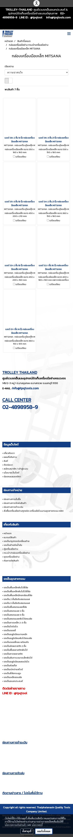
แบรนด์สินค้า (10, 537)
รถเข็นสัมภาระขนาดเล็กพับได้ (18, 657)
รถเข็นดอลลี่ (10, 630)
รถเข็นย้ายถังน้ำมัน (13, 545)
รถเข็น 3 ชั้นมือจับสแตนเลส (17, 603)
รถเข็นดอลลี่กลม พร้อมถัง (16, 642)
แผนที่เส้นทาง (10, 457)
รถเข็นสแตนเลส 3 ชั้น (14, 615)
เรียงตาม (10, 66)
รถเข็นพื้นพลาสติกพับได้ (15, 650)
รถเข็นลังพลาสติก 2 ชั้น (15, 646)
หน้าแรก (7, 533)
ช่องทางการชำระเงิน (13, 507)
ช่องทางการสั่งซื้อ (12, 499)
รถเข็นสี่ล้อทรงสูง (12, 673)
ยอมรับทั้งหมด (43, 831)
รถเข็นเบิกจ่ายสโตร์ (13, 669)
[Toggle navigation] (69, 33)
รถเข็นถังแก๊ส (10, 665)
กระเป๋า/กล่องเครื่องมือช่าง (17, 553)
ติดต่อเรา (8, 465)
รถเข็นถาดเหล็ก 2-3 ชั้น (15, 622)
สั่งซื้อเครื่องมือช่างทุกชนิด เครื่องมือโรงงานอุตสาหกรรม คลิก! (33, 511)
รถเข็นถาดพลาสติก (13, 654)
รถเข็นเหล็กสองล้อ (13, 677)
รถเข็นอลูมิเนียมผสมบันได (16, 661)
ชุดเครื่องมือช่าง (11, 556)
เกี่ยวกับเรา (9, 453)
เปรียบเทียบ (21, 156)
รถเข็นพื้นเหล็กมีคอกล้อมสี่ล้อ (18, 595)
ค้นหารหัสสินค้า (11, 560)
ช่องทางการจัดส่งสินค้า (15, 503)
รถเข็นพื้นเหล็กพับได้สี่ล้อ (16, 587)
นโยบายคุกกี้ (37, 824)
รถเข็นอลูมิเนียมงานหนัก (15, 634)
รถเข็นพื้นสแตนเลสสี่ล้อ (15, 607)
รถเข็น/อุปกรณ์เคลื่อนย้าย (17, 541)
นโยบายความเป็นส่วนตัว (15, 824)
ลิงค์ (6, 461)
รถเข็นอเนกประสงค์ (13, 681)
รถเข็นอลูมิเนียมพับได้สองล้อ (18, 638)
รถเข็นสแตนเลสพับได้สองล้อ (18, 618)
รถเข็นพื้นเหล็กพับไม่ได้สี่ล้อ (17, 591)
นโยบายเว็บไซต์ (11, 472)
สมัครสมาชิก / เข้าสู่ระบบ (16, 468)
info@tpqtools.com (25, 388)
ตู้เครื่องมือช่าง (11, 549)
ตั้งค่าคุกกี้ (26, 831)
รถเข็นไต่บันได (11, 626)
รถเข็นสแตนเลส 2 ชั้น (14, 611)
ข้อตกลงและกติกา (12, 476)
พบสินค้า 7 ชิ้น (12, 89)
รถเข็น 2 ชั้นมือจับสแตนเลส (17, 599)
